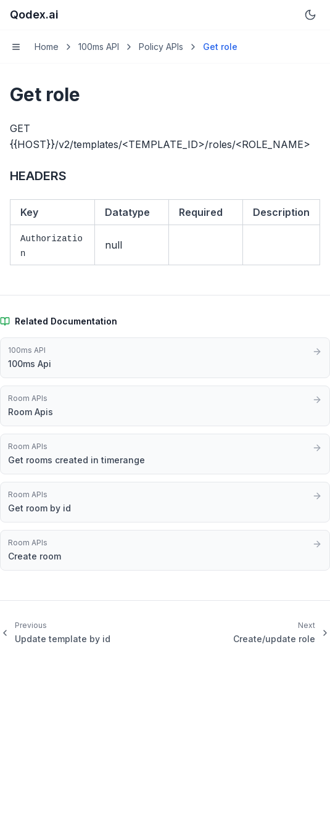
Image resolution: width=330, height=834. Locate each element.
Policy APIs (161, 46)
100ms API (98, 46)
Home (47, 46)
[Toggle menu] (16, 47)
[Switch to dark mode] (310, 15)
